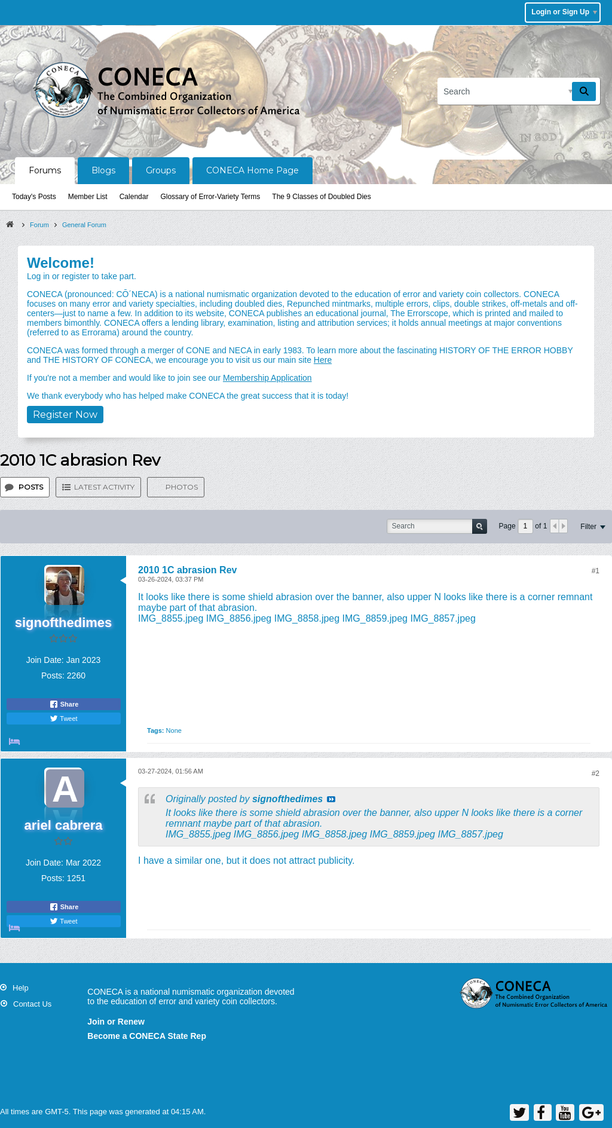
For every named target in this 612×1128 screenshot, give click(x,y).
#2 (595, 773)
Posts (31, 486)
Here (323, 360)
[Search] (518, 91)
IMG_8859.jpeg (375, 618)
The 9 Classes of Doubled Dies (321, 196)
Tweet (63, 718)
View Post (331, 799)
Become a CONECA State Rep (146, 1036)
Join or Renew (116, 1021)
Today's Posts (34, 196)
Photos (182, 486)
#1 (595, 571)
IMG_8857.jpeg (442, 618)
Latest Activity (104, 486)
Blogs (103, 170)
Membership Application (267, 378)
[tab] (25, 487)
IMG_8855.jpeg (170, 618)
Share (64, 704)
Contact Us (32, 1003)
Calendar (134, 196)
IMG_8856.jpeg (238, 618)
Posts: (53, 675)
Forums (45, 170)
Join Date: (45, 660)
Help (21, 987)
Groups (161, 170)
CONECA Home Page (252, 170)
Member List (88, 196)
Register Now (65, 414)
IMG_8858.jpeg (306, 618)
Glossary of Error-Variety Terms (210, 196)
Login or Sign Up (564, 12)
